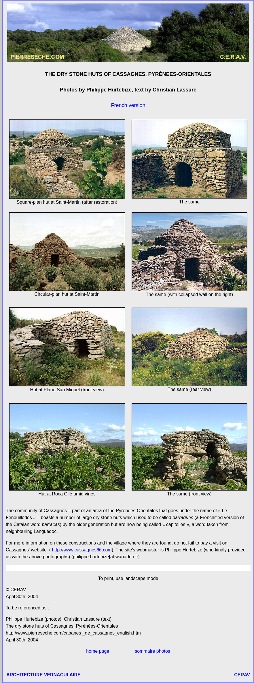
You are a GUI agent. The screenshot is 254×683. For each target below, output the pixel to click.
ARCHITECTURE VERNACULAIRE (43, 674)
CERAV (242, 674)
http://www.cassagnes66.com (81, 549)
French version (128, 105)
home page (97, 651)
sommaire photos (152, 651)
